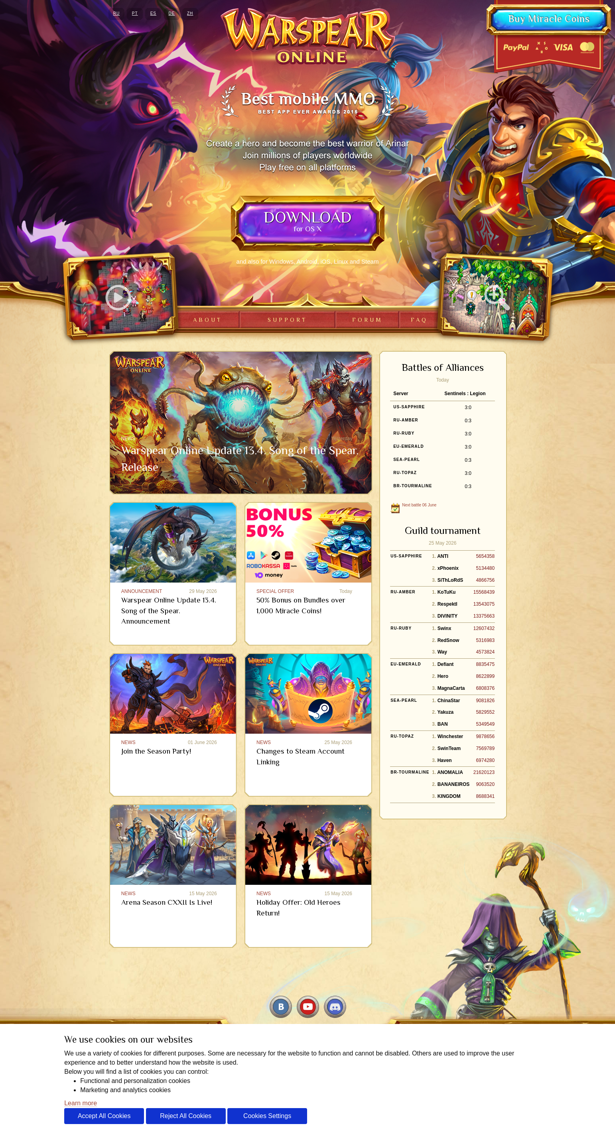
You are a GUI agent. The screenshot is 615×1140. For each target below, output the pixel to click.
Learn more (80, 1103)
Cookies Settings (267, 1115)
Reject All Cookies (185, 1115)
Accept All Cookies (104, 1115)
